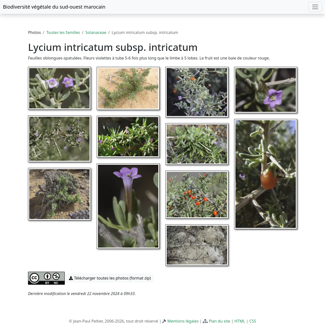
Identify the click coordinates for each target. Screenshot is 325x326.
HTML (239, 321)
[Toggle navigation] (315, 7)
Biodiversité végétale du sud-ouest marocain (54, 6)
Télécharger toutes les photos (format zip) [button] (110, 278)
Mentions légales (183, 321)
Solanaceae (95, 32)
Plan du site (219, 321)
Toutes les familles (63, 32)
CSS (252, 321)
